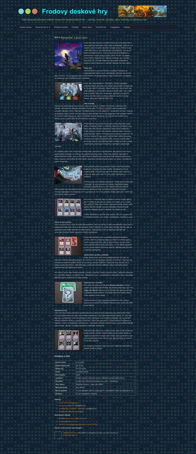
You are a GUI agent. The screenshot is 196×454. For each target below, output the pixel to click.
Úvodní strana (25, 27)
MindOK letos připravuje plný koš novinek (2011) (78, 424)
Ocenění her (101, 27)
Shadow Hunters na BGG (69, 412)
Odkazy (127, 27)
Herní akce (87, 27)
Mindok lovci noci (70, 433)
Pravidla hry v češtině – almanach (72, 409)
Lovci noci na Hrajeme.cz (69, 403)
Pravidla (75, 27)
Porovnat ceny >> (71, 435)
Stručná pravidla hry (67, 406)
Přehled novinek (61, 27)
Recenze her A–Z (42, 27)
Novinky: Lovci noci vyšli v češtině (72, 418)
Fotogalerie (115, 27)
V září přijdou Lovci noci (68, 421)
